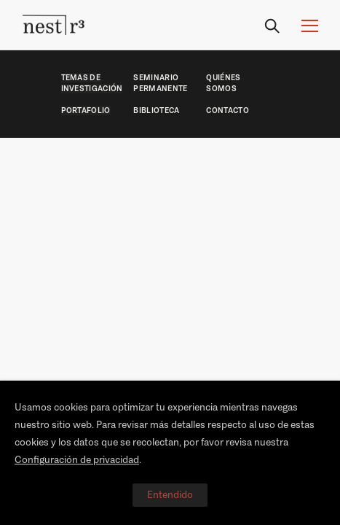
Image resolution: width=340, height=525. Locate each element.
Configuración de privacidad (77, 460)
